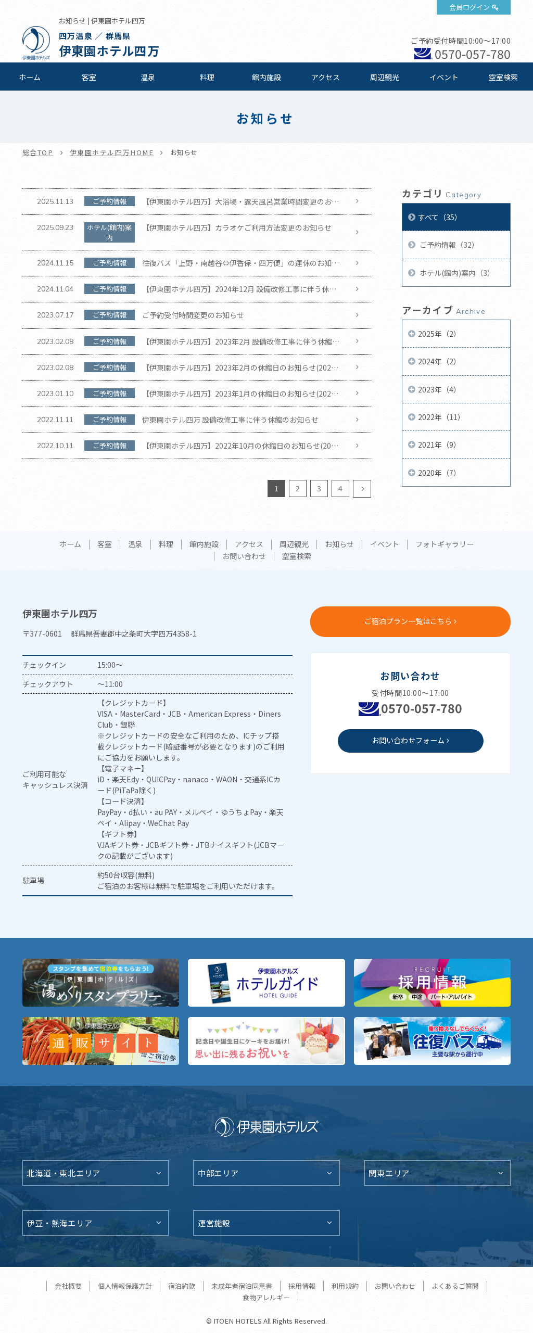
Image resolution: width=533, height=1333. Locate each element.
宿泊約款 (181, 1286)
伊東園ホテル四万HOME (112, 152)
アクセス (325, 77)
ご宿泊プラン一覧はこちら (408, 621)
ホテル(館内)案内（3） (456, 273)
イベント (444, 77)
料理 (207, 77)
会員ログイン (469, 7)
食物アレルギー (266, 1297)
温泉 (148, 77)
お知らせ (339, 544)
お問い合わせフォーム (408, 740)
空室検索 (503, 77)
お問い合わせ (244, 556)
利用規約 (345, 1286)
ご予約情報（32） (448, 244)
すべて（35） (440, 217)
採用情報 (301, 1286)
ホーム (30, 77)
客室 (89, 77)
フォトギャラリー (444, 544)
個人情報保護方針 (125, 1286)
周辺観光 (384, 77)
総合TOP (38, 152)
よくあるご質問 (455, 1286)
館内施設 (266, 77)
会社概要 (68, 1286)
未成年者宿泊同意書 (241, 1286)
